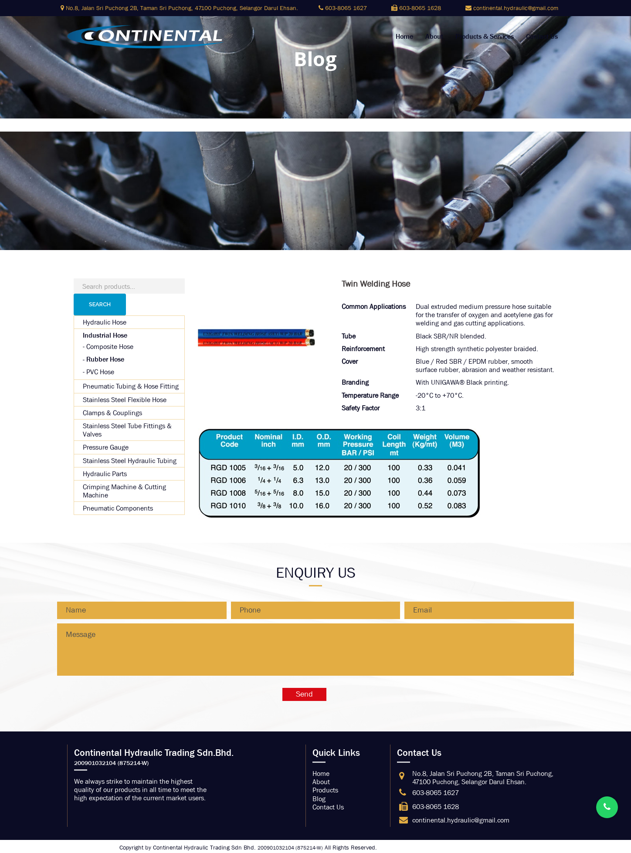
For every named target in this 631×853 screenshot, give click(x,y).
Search (100, 304)
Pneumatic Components (118, 508)
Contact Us (542, 36)
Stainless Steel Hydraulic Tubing (129, 460)
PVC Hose (100, 371)
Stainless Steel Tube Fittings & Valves (127, 430)
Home (404, 36)
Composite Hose (109, 346)
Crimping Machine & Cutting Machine (124, 491)
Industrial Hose (105, 335)
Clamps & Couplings (112, 412)
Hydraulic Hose (104, 322)
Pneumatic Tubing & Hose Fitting (131, 386)
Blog (319, 798)
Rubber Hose (105, 359)
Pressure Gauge (106, 447)
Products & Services (484, 36)
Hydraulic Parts (105, 473)
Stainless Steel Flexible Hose (124, 399)
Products (325, 790)
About (434, 36)
